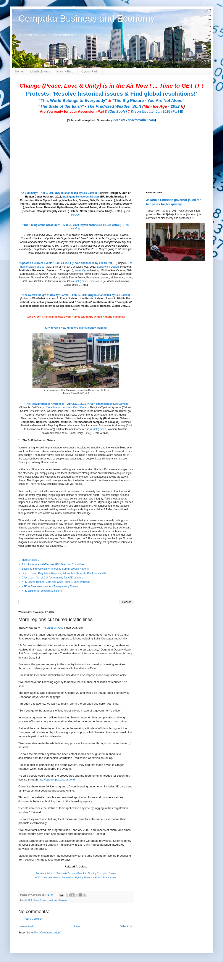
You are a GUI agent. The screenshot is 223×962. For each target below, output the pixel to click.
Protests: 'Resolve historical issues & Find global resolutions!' (111, 93)
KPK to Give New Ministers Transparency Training (76, 327)
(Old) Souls (81, 281)
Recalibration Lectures (59, 407)
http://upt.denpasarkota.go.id (57, 779)
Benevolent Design (108, 266)
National (52, 900)
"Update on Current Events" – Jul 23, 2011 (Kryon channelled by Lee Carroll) (66, 263)
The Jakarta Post (52, 627)
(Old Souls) (117, 111)
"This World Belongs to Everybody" (73, 100)
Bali (30, 900)
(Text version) (101, 433)
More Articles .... (31, 559)
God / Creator (81, 407)
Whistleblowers (39, 71)
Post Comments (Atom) (47, 932)
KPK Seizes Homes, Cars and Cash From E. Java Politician (56, 581)
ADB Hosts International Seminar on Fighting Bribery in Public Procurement (75, 877)
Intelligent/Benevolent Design (81, 196)
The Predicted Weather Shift (114, 106)
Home (19, 71)
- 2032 (163, 106)
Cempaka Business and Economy (86, 18)
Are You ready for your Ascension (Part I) (74, 111)
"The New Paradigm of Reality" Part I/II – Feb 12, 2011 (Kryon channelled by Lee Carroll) (76, 295)
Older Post (126, 926)
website (119, 120)
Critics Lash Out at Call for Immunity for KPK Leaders (52, 577)
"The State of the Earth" (61, 106)
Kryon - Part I (65, 71)
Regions (62, 900)
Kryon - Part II (90, 71)
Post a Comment (33, 918)
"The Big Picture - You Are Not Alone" (148, 100)
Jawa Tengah (40, 900)
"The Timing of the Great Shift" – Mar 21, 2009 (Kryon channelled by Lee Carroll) (72, 224)
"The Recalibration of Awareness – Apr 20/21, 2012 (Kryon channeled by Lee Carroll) (76, 403)
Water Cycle (82, 270)
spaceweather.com (141, 120)
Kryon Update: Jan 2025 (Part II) (157, 111)
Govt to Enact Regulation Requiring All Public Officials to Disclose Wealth (64, 573)
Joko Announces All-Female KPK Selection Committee (53, 564)
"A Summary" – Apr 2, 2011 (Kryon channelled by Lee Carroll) (59, 192)
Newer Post (26, 926)
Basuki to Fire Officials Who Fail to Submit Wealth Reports (55, 568)
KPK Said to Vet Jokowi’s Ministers (42, 590)
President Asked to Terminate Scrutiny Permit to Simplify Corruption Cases (76, 873)
